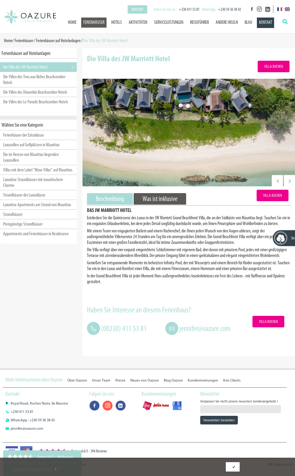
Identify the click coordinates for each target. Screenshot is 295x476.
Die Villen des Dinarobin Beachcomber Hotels (35, 92)
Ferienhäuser (93, 22)
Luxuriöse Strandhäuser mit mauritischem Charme (33, 182)
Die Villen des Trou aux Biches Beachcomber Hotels (34, 79)
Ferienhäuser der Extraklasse (23, 135)
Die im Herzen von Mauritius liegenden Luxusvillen (31, 157)
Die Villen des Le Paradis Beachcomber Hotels (35, 102)
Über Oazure (77, 380)
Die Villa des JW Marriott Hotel (25, 67)
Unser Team (101, 380)
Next (289, 180)
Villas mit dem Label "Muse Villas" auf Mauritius (37, 170)
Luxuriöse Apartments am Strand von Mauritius (37, 205)
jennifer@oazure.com (205, 328)
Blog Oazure (173, 380)
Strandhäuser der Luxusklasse (24, 195)
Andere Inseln (227, 22)
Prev (277, 180)
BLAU (248, 22)
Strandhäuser (12, 214)
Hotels (116, 22)
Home (72, 22)
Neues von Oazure (144, 380)
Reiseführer (199, 22)
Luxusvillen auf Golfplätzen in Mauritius (31, 145)
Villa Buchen (273, 66)
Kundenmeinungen (203, 380)
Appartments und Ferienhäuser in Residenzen (35, 234)
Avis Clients (232, 380)
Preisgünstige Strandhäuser (23, 224)
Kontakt (137, 9)
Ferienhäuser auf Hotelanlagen (58, 40)
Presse (120, 380)
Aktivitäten (138, 22)
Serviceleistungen (168, 22)
